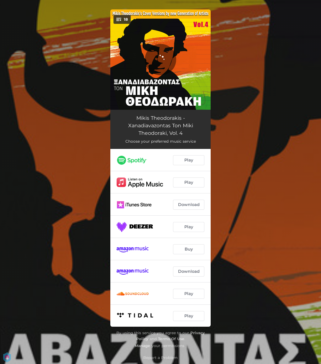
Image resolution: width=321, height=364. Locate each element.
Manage (142, 345)
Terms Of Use (171, 338)
